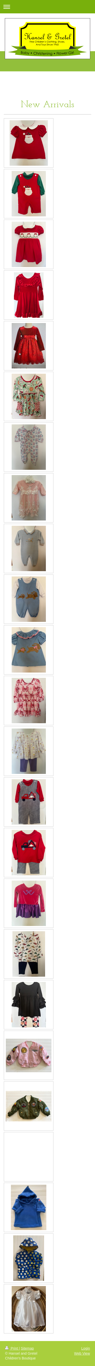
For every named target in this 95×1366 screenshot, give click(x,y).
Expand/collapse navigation (47, 6)
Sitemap (27, 1348)
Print (12, 1348)
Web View (82, 1353)
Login (85, 1348)
